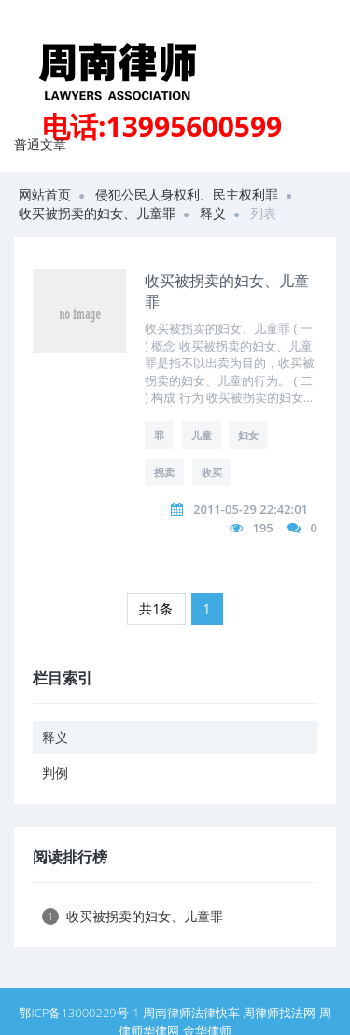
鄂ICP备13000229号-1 (79, 1012)
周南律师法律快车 (191, 1012)
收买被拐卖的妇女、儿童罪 (97, 213)
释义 (213, 213)
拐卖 (164, 472)
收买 (212, 472)
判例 (55, 772)
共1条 (156, 608)
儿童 (201, 435)
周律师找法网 (279, 1012)
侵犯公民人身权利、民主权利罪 (186, 194)
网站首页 (45, 194)
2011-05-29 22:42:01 (250, 509)
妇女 (248, 435)
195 (262, 527)
